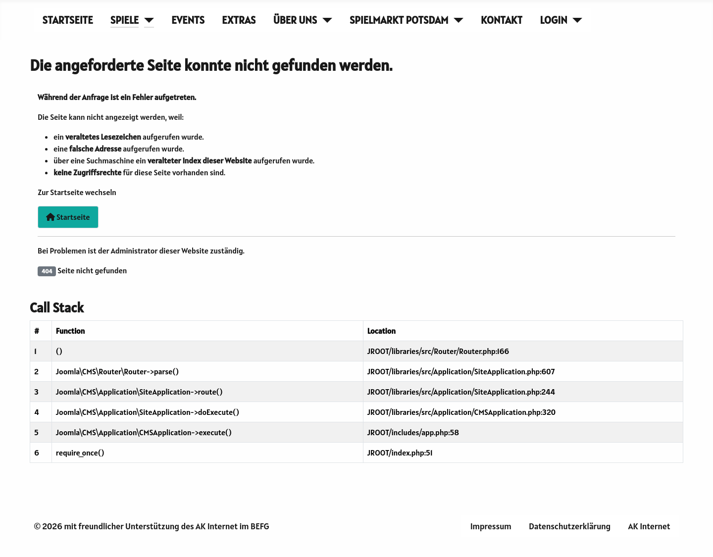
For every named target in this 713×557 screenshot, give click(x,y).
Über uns (295, 20)
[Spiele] (146, 20)
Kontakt (501, 20)
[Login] (575, 20)
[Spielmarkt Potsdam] (455, 20)
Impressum (490, 526)
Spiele (124, 20)
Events (187, 20)
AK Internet (649, 526)
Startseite (68, 20)
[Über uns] (324, 20)
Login (553, 20)
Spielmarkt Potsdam (399, 20)
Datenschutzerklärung (570, 526)
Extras (238, 20)
